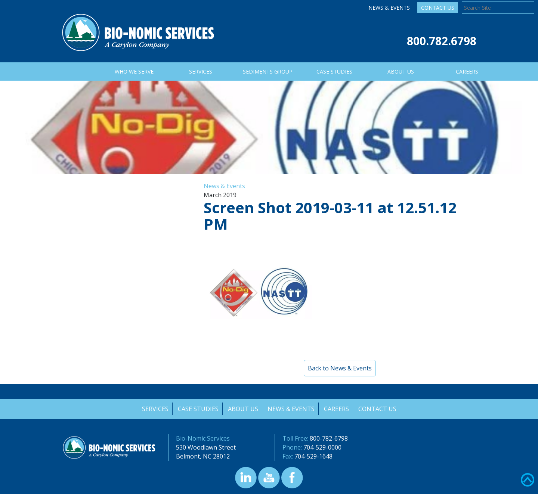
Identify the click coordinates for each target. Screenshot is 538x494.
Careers (336, 409)
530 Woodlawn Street (206, 447)
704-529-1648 (313, 456)
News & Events (389, 7)
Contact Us (437, 7)
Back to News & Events (340, 368)
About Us (243, 409)
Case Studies (197, 409)
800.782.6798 (441, 41)
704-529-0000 (322, 447)
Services (154, 409)
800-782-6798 (329, 438)
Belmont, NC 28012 (203, 456)
